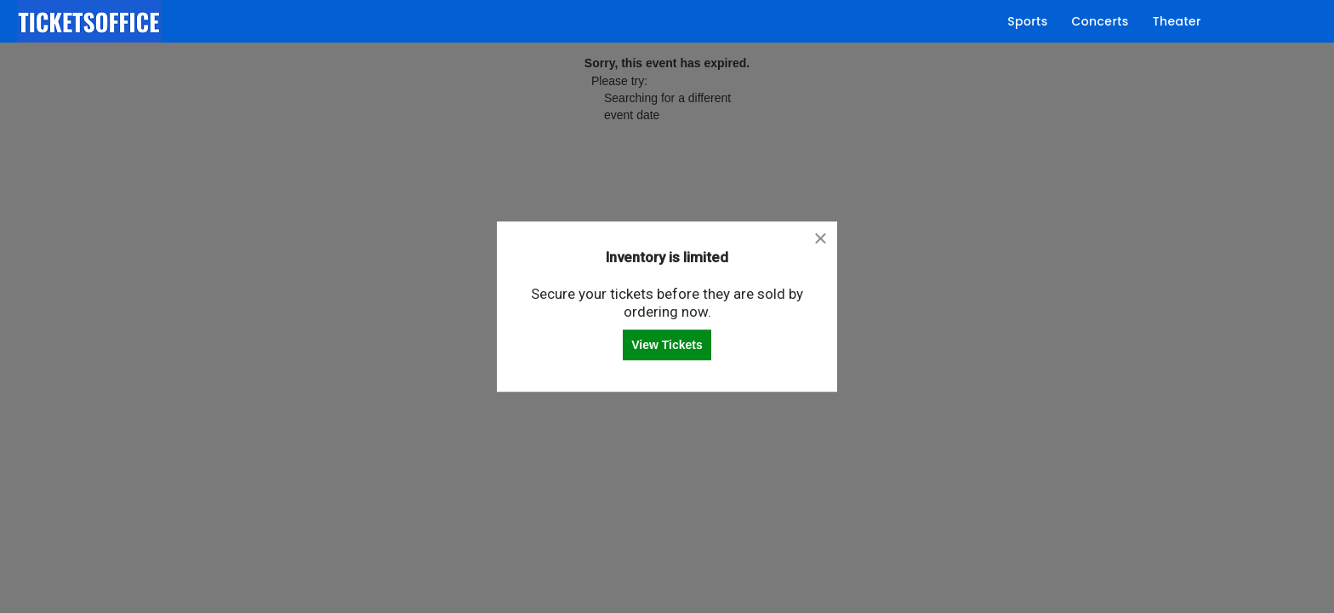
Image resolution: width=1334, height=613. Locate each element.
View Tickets (667, 345)
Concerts (1100, 21)
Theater (1177, 21)
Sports (1027, 21)
